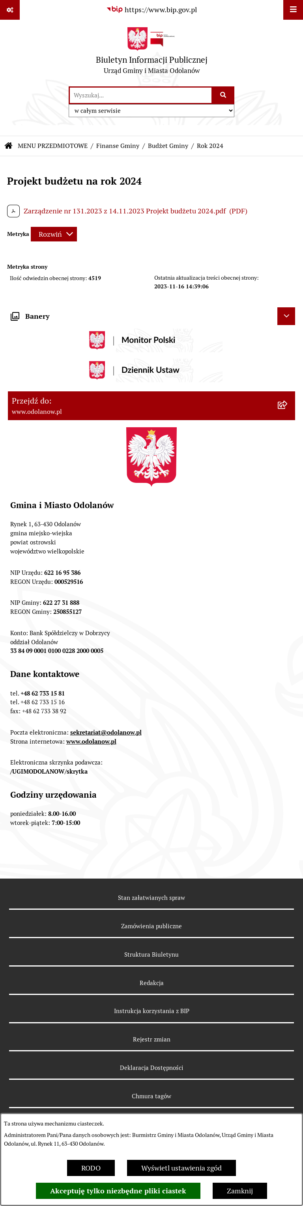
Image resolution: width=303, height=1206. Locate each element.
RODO (91, 1167)
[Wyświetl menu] (293, 10)
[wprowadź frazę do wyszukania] (141, 95)
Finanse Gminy (117, 146)
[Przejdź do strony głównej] (152, 52)
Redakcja (152, 983)
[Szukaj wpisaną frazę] (223, 95)
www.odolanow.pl (91, 741)
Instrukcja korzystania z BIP (151, 1011)
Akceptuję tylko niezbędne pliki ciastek (118, 1190)
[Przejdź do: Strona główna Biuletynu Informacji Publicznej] (8, 146)
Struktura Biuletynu (151, 954)
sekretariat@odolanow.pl (106, 732)
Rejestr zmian (151, 1039)
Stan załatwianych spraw (151, 897)
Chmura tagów (151, 1096)
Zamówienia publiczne (151, 926)
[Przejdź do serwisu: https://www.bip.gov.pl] (151, 9)
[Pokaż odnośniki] (10, 10)
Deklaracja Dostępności (151, 1067)
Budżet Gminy (168, 146)
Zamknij (240, 1190)
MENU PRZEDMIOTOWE (53, 146)
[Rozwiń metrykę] (54, 234)
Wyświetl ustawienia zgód (181, 1167)
